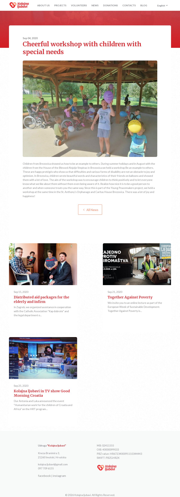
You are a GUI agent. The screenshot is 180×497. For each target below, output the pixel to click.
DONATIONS (110, 5)
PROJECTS (60, 5)
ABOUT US (43, 5)
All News (90, 210)
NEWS (95, 5)
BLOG (143, 5)
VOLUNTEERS (79, 5)
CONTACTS (129, 5)
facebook (44, 475)
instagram (59, 475)
